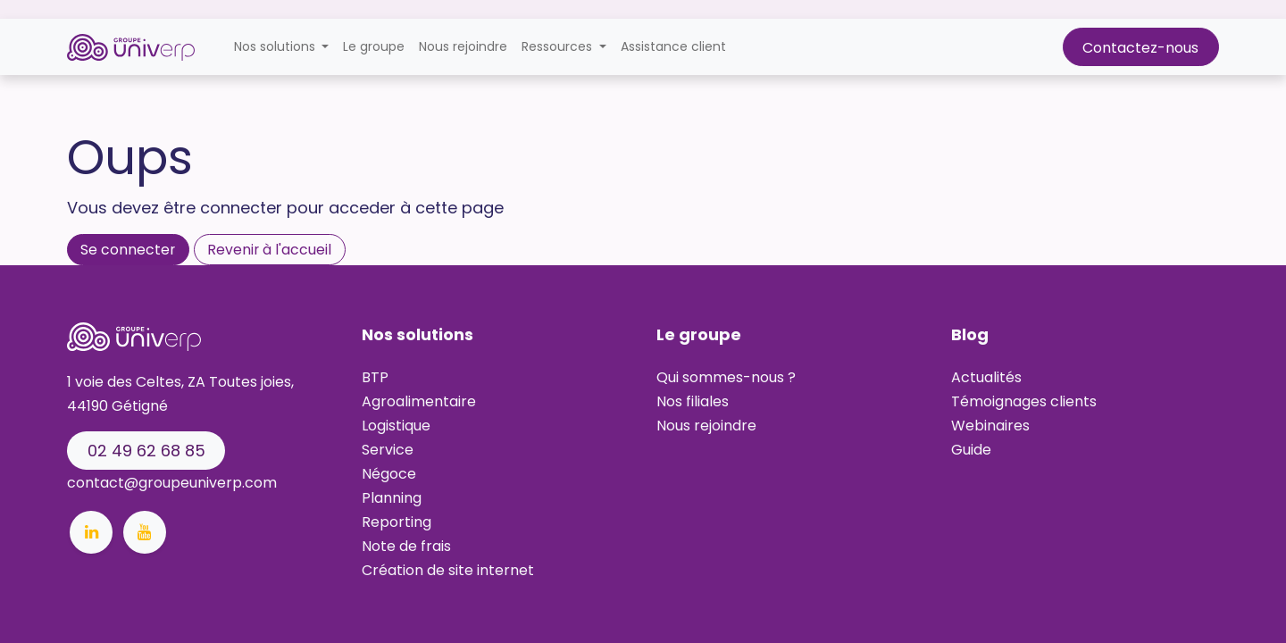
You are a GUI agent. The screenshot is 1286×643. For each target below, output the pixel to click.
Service (387, 449)
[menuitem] (374, 46)
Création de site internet (448, 570)
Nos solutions (417, 334)
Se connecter (127, 249)
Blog (970, 334)
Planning (392, 498)
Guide (971, 449)
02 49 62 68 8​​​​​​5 (146, 450)
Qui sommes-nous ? (726, 377)
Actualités (986, 377)
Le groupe (698, 334)
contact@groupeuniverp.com (172, 482)
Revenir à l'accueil (269, 249)
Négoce (389, 473)
